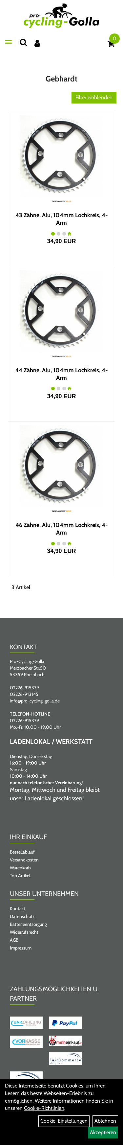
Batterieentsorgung (28, 924)
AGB (14, 940)
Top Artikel (20, 876)
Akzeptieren (103, 1132)
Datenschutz (22, 916)
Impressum (20, 948)
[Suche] (23, 42)
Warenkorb (20, 868)
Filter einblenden (94, 97)
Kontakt (17, 908)
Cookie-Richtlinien (44, 1108)
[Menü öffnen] (8, 42)
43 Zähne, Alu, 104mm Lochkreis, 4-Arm (61, 219)
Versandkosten (24, 860)
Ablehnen (105, 1121)
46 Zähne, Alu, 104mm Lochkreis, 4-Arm (61, 528)
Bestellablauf (22, 852)
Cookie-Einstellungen (64, 1121)
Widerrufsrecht (24, 932)
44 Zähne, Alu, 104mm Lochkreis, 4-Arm (61, 374)
